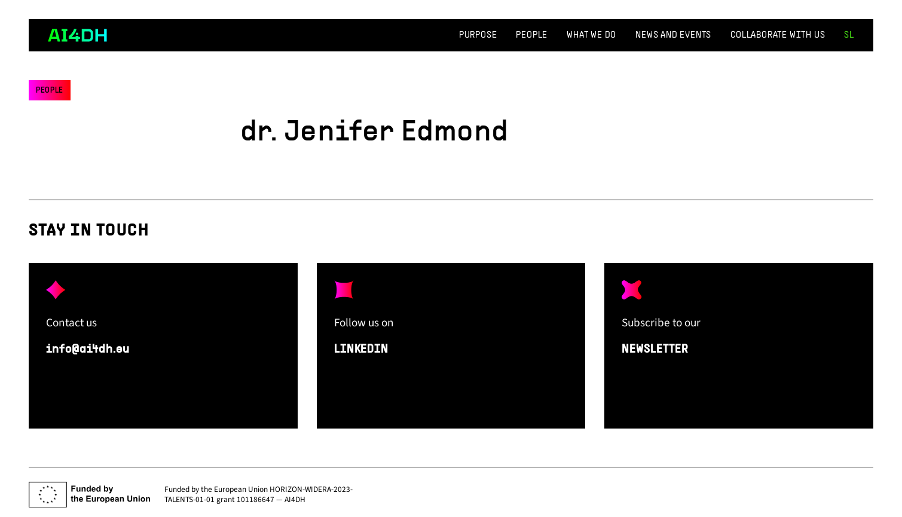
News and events (673, 35)
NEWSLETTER (655, 349)
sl (849, 35)
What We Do (591, 35)
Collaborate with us (777, 35)
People (532, 35)
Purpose (478, 35)
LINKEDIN (361, 349)
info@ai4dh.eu (87, 349)
